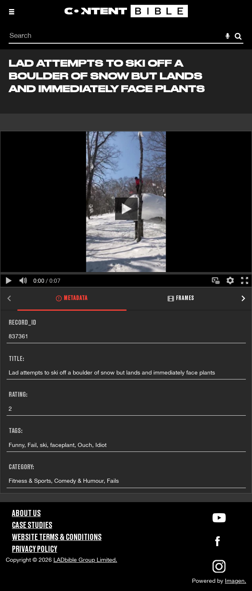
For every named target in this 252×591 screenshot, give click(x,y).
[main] (126, 275)
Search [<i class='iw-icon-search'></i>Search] (238, 36)
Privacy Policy (34, 549)
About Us (26, 514)
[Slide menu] (11, 11)
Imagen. (235, 580)
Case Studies (32, 525)
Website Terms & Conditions (57, 537)
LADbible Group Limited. (85, 559)
